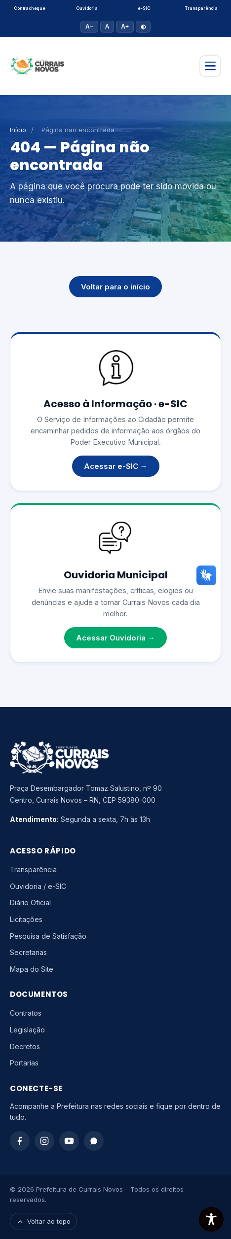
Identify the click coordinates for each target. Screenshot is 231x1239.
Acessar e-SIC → (116, 466)
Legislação (27, 1030)
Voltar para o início (115, 286)
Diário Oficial (30, 902)
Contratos (25, 1013)
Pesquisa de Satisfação (48, 936)
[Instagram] (44, 1141)
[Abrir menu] (210, 66)
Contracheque (29, 8)
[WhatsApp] (94, 1141)
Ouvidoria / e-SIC (38, 886)
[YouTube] (69, 1141)
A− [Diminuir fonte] (89, 26)
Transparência (201, 8)
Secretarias (28, 952)
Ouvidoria (86, 8)
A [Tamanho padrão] (107, 26)
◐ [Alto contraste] (143, 26)
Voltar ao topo (43, 1221)
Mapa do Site (31, 969)
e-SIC (144, 8)
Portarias (24, 1063)
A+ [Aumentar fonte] (125, 26)
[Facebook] (20, 1141)
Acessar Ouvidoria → (115, 637)
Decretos (25, 1046)
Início (18, 130)
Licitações (26, 919)
